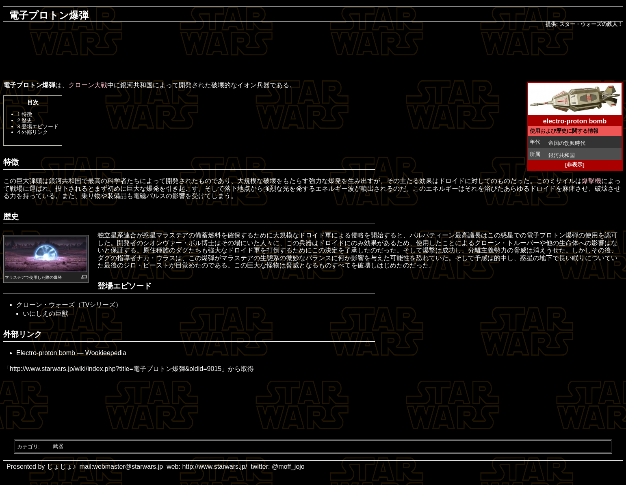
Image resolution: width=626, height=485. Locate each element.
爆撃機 (591, 180)
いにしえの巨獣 (45, 313)
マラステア (15, 277)
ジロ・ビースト (146, 265)
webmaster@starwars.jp (128, 466)
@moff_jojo (288, 466)
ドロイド (452, 180)
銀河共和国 (561, 155)
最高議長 (468, 235)
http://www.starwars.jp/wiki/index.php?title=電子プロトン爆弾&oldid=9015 (115, 368)
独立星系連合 (116, 235)
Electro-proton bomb (45, 352)
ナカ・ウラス (155, 257)
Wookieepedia (105, 352)
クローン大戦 (87, 85)
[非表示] (575, 165)
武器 (58, 446)
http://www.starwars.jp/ (214, 466)
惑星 (149, 235)
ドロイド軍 (315, 235)
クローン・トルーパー (506, 242)
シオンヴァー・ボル (172, 242)
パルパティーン (432, 235)
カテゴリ (27, 446)
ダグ (181, 250)
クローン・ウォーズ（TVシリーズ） (69, 304)
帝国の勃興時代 (566, 143)
